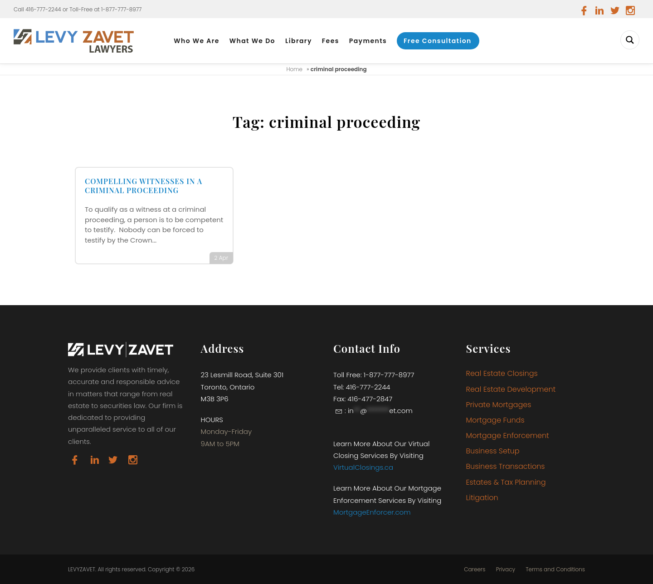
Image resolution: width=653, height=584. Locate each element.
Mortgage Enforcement (507, 435)
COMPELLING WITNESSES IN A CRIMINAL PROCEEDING (143, 185)
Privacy (505, 569)
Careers (474, 569)
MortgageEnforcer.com (372, 512)
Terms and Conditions (555, 569)
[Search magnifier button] (630, 40)
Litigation (482, 497)
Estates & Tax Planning (506, 482)
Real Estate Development (511, 389)
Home (294, 69)
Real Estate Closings (502, 373)
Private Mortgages (498, 404)
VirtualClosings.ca (363, 467)
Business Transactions (505, 466)
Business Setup (493, 451)
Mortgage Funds (495, 420)
